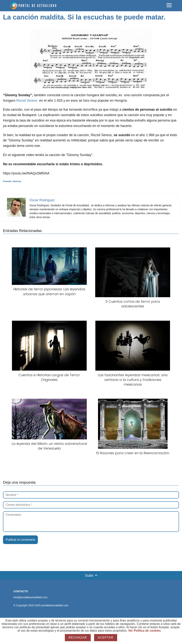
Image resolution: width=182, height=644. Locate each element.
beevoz (17, 181)
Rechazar (78, 637)
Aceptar (105, 637)
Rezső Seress (26, 100)
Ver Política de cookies (144, 630)
